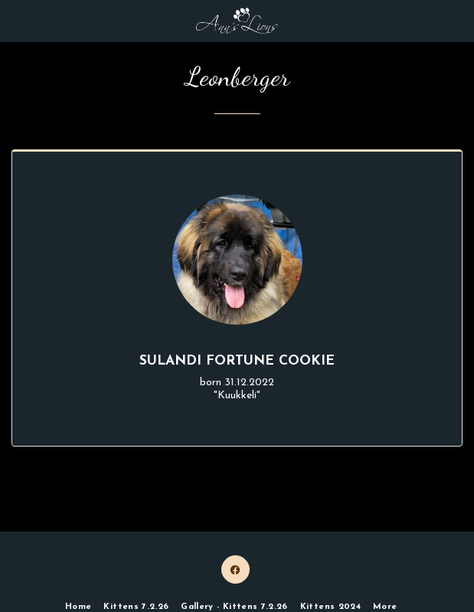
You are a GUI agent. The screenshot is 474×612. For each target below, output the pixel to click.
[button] (17, 21)
